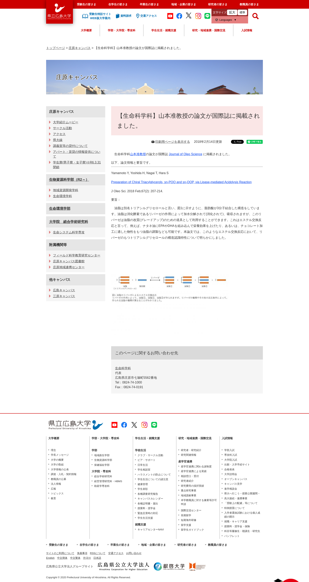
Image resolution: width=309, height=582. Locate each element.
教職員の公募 (58, 479)
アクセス (59, 134)
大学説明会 (230, 474)
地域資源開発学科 (65, 190)
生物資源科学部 (103, 460)
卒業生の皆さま (149, 4)
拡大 (232, 12)
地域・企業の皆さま (183, 4)
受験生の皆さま (86, 4)
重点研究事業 (188, 490)
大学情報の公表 (60, 469)
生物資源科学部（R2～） (69, 180)
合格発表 (229, 469)
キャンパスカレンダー (150, 498)
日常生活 (143, 464)
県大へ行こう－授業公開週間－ (242, 493)
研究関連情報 (188, 454)
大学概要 (86, 30)
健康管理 (143, 484)
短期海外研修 (188, 520)
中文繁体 (75, 557)
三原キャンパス (64, 296)
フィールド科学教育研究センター (76, 255)
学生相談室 (144, 469)
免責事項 (82, 553)
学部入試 (229, 450)
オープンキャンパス (235, 479)
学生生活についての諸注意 (153, 479)
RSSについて (97, 553)
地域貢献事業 (188, 495)
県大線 (57, 140)
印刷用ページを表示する (172, 141)
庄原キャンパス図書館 (69, 261)
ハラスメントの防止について (154, 474)
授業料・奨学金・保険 (237, 526)
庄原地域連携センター (69, 267)
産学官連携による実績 (194, 471)
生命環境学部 (59, 209)
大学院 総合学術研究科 (68, 222)
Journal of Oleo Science (185, 154)
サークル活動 (62, 128)
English (50, 557)
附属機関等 (58, 245)
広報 (53, 488)
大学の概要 (57, 459)
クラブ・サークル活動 (150, 455)
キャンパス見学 (233, 483)
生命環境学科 (62, 196)
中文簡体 (62, 557)
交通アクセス (116, 553)
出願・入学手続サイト (237, 464)
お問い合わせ (133, 553)
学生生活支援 (145, 517)
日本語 (97, 557)
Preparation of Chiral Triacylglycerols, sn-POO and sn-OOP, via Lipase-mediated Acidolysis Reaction (181, 182)
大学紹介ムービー (65, 122)
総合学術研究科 (103, 476)
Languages (225, 19)
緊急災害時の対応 (148, 513)
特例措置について (234, 508)
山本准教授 (138, 154)
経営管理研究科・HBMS (108, 481)
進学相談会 (230, 488)
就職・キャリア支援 (235, 521)
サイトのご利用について (60, 553)
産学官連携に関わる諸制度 (196, 466)
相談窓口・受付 (190, 476)
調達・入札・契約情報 (63, 474)
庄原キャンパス (80, 48)
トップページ (55, 48)
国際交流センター (191, 510)
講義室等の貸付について (70, 146)
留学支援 (186, 525)
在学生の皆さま (118, 4)
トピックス (57, 493)
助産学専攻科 (102, 486)
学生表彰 (143, 488)
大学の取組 (57, 464)
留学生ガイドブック (192, 529)
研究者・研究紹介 (191, 450)
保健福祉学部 (102, 464)
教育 (53, 498)
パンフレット (232, 536)
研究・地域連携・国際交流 (208, 30)
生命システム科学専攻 (69, 232)
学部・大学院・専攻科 (121, 30)
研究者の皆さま (217, 4)
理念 (53, 450)
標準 (242, 12)
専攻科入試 (230, 454)
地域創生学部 (102, 455)
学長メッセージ (60, 454)
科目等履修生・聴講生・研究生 (242, 531)
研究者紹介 (187, 480)
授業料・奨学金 (146, 508)
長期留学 (186, 515)
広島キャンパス (64, 290)
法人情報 (56, 483)
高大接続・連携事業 (235, 498)
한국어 (87, 557)
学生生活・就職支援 (163, 30)
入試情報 (246, 30)
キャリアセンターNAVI (151, 529)
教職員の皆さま (249, 4)
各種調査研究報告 (148, 493)
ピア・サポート (146, 460)
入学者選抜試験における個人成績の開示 (242, 514)
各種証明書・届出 (148, 503)
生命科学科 (123, 368)
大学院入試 (230, 459)
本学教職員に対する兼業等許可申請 (199, 502)
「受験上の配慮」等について (241, 503)
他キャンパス (59, 280)
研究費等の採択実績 (192, 485)
